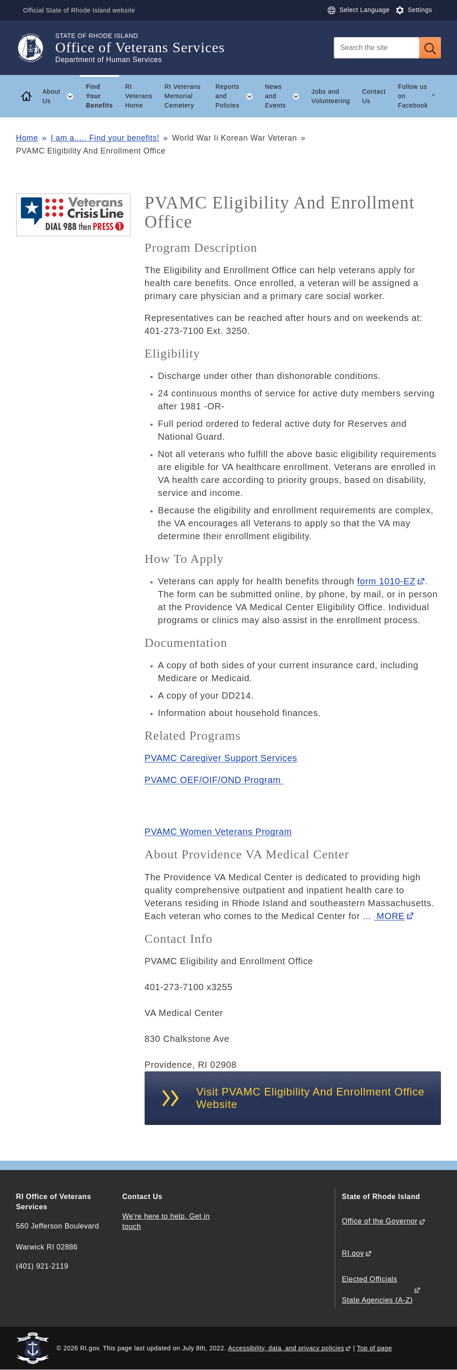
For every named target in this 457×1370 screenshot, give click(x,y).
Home (27, 137)
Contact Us (374, 96)
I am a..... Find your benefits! (105, 137)
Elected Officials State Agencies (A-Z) (377, 1289)
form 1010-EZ (386, 581)
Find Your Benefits (99, 96)
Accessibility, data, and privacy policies (286, 1348)
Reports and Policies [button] (237, 96)
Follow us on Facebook (413, 96)
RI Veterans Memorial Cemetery (183, 96)
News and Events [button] (285, 96)
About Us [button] (61, 96)
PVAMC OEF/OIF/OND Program (214, 780)
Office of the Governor (379, 1221)
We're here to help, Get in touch (166, 1221)
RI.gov (353, 1253)
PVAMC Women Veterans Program (218, 832)
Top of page (374, 1348)
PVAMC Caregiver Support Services (221, 758)
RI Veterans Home (139, 96)
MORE (389, 916)
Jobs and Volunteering (331, 96)
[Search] (377, 47)
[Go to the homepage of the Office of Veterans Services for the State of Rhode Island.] (35, 47)
